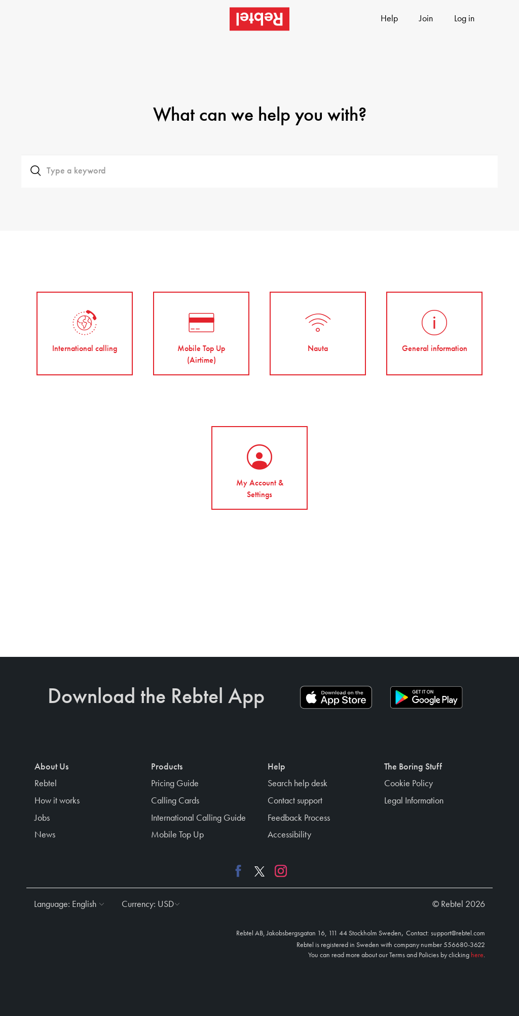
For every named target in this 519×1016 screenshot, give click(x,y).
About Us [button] (51, 767)
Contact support (295, 800)
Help (389, 18)
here (477, 955)
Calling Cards (175, 800)
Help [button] (276, 767)
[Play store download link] (426, 697)
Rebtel (45, 783)
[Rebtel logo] (259, 19)
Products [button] (166, 767)
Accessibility (289, 834)
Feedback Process (299, 818)
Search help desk (297, 783)
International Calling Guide (198, 818)
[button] (66, 904)
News (44, 834)
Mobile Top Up (177, 834)
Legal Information (413, 800)
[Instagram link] (278, 870)
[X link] (259, 870)
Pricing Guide (175, 783)
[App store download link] (336, 697)
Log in (464, 18)
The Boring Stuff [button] (413, 767)
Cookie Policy (408, 783)
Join (426, 18)
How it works (57, 800)
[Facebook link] (240, 870)
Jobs (42, 818)
